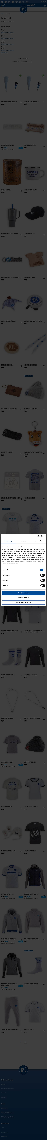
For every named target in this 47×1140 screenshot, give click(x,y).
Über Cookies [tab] (39, 541)
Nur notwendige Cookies (23, 602)
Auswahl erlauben (23, 597)
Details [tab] (23, 541)
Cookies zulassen (23, 593)
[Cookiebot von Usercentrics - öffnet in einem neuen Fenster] (37, 536)
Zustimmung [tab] (8, 541)
